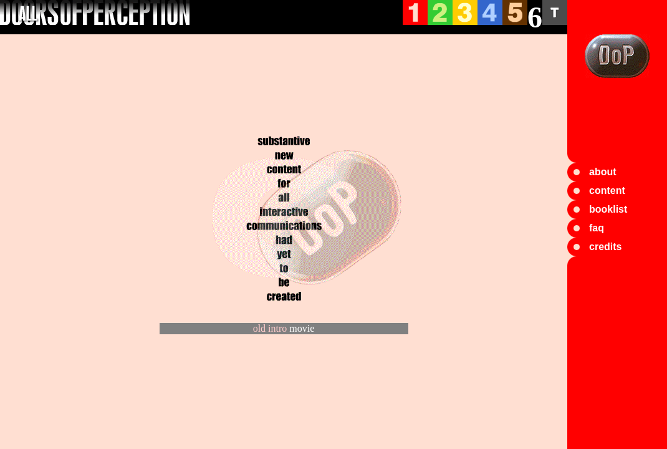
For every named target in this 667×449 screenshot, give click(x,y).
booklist (608, 209)
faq (596, 228)
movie (301, 328)
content (607, 190)
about (603, 172)
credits (605, 246)
